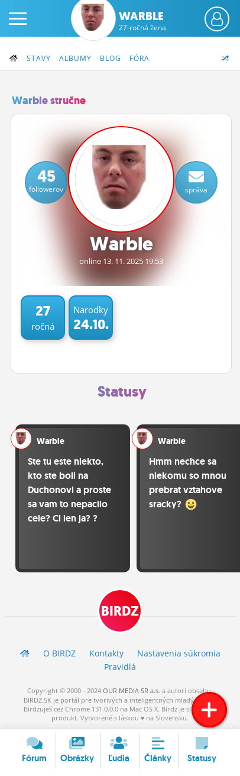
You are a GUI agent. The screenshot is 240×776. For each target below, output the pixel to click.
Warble (142, 21)
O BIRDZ (59, 653)
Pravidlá (120, 666)
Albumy (75, 58)
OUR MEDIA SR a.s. (131, 690)
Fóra (139, 58)
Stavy (39, 58)
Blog (110, 58)
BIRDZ (120, 611)
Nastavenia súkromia (178, 653)
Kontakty (106, 653)
